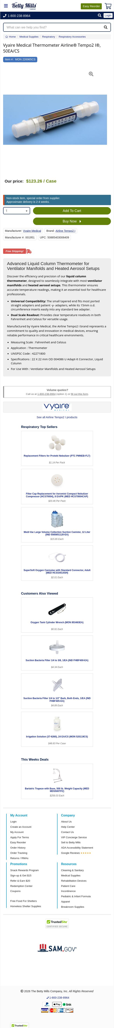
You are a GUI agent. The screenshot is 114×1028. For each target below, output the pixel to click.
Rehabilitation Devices (73, 880)
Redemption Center (21, 886)
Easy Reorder (18, 842)
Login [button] (108, 15)
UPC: (43, 237)
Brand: (50, 230)
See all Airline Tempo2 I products (57, 417)
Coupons (15, 891)
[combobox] (16, 210)
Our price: (14, 181)
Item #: (9, 59)
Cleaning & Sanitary (72, 870)
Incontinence (68, 891)
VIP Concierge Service (74, 837)
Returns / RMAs (19, 858)
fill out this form (79, 394)
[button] (99, 15)
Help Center (68, 826)
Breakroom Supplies (72, 906)
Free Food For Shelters (23, 901)
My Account (16, 832)
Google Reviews (70, 852)
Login (13, 821)
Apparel (65, 901)
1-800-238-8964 (46, 394)
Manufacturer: (13, 230)
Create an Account (20, 826)
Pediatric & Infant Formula (76, 896)
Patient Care (68, 886)
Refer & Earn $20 (20, 880)
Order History (17, 847)
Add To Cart (72, 211)
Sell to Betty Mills (71, 842)
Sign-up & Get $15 (20, 875)
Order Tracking (18, 852)
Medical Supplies (71, 875)
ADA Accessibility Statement (77, 847)
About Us (66, 821)
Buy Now (72, 221)
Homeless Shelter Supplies (25, 906)
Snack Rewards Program (24, 870)
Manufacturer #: (14, 237)
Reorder (91, 6)
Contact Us (67, 832)
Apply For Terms (19, 837)
